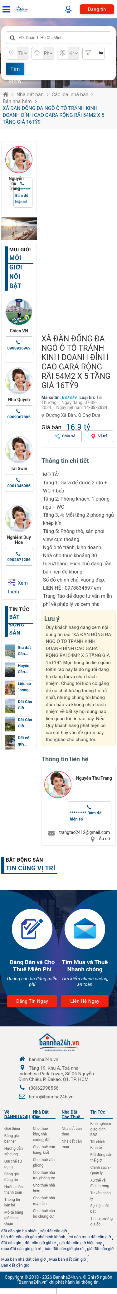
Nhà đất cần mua (72, 1144)
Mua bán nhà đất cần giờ (23, 1259)
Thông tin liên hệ (12, 1202)
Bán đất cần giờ (15, 1265)
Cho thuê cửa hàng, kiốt (44, 1150)
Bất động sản (24, 860)
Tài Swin (19, 468)
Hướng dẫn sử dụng (13, 1151)
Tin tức (19, 609)
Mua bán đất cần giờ (67, 1259)
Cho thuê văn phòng (44, 1163)
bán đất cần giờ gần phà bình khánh (33, 1237)
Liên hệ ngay (84, 1001)
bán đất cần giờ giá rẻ (64, 1248)
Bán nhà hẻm (17, 101)
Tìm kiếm (15, 70)
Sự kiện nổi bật (99, 1209)
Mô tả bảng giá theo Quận (13, 1218)
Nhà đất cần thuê (72, 1131)
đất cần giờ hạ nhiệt (19, 1231)
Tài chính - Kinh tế (98, 1145)
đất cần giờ (11, 1242)
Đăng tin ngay (32, 1001)
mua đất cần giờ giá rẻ (21, 1248)
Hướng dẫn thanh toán (13, 1190)
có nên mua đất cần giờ (90, 1237)
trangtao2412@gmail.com (84, 832)
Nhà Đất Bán (41, 1115)
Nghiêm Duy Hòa (19, 540)
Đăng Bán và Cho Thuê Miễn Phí (32, 966)
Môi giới (20, 250)
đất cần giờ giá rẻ (40, 1242)
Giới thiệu (12, 1128)
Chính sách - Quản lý (100, 1170)
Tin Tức (97, 1112)
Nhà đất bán (30, 95)
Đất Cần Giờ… (25, 704)
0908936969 (19, 348)
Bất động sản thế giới (101, 1158)
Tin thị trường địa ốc (101, 1221)
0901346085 (19, 485)
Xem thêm (18, 587)
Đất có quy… (23, 740)
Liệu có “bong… (25, 686)
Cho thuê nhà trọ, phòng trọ (44, 1175)
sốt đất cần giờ (53, 1231)
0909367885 (19, 417)
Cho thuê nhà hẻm (44, 1188)
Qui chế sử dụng (13, 1164)
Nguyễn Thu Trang (94, 778)
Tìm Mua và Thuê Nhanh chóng (85, 966)
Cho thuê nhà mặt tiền (44, 1201)
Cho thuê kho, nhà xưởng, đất (42, 1134)
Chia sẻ (69, 436)
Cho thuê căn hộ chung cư (44, 1214)
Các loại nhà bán (70, 95)
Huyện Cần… (23, 668)
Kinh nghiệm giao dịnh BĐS (100, 1129)
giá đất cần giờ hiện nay (80, 1242)
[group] (78, 234)
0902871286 (19, 559)
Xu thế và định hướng (99, 1183)
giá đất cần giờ (100, 1248)
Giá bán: (52, 427)
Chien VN (19, 330)
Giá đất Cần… (24, 650)
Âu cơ (104, 838)
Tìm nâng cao (97, 55)
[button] (108, 234)
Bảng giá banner (11, 1139)
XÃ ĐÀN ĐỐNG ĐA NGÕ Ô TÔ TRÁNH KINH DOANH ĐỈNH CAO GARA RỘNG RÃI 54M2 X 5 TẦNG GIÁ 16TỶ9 (53, 115)
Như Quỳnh (19, 399)
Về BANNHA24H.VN (21, 1115)
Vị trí (102, 436)
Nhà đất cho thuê (71, 1115)
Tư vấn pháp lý (100, 1196)
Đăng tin (97, 9)
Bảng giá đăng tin (11, 1177)
